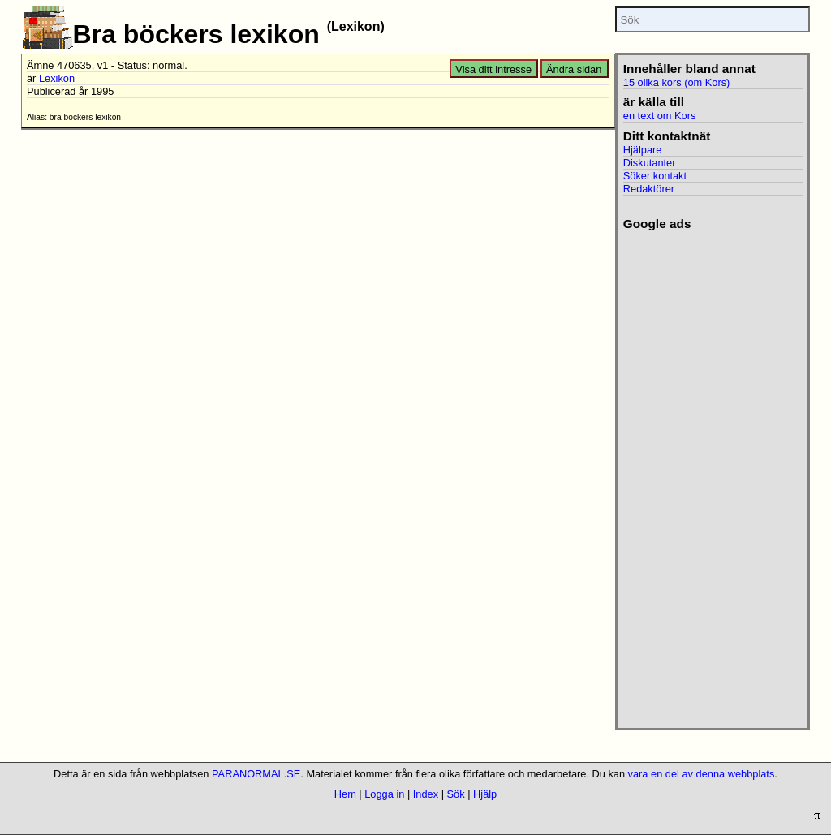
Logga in (384, 794)
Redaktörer (648, 189)
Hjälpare (642, 150)
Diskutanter (649, 163)
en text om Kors (659, 116)
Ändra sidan (573, 69)
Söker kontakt (655, 176)
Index (425, 794)
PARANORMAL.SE (256, 774)
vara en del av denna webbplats (701, 774)
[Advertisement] (711, 474)
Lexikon (57, 78)
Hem (345, 794)
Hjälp (485, 794)
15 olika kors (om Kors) (676, 82)
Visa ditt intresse (493, 69)
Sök (456, 794)
